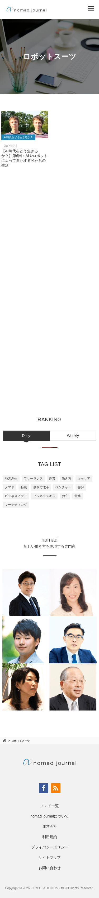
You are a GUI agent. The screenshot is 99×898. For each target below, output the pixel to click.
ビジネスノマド (16, 496)
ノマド (9, 487)
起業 (24, 487)
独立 (65, 496)
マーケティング (16, 505)
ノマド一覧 (49, 806)
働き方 (66, 478)
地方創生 (11, 478)
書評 (81, 487)
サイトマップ (50, 857)
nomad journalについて (49, 816)
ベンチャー (63, 487)
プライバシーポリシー (49, 847)
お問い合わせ (50, 868)
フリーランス (33, 478)
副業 (52, 478)
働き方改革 (41, 487)
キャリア (84, 478)
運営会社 (49, 826)
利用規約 (49, 837)
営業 (77, 496)
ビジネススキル (44, 496)
